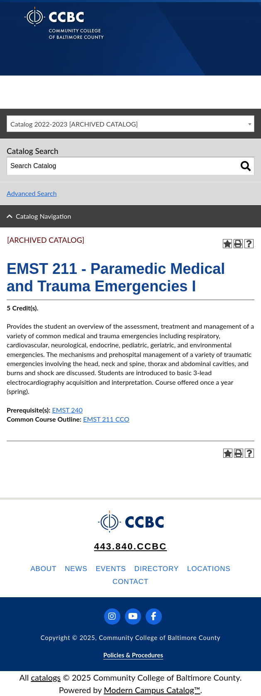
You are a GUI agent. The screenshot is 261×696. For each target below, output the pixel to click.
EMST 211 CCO (106, 419)
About (43, 569)
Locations (209, 569)
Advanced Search (32, 193)
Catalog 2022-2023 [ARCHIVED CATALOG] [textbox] (74, 124)
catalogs (46, 677)
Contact (130, 582)
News (76, 569)
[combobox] (130, 123)
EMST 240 (67, 410)
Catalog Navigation (43, 216)
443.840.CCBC (130, 546)
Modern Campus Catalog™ (152, 690)
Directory (156, 569)
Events (111, 569)
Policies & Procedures (133, 655)
